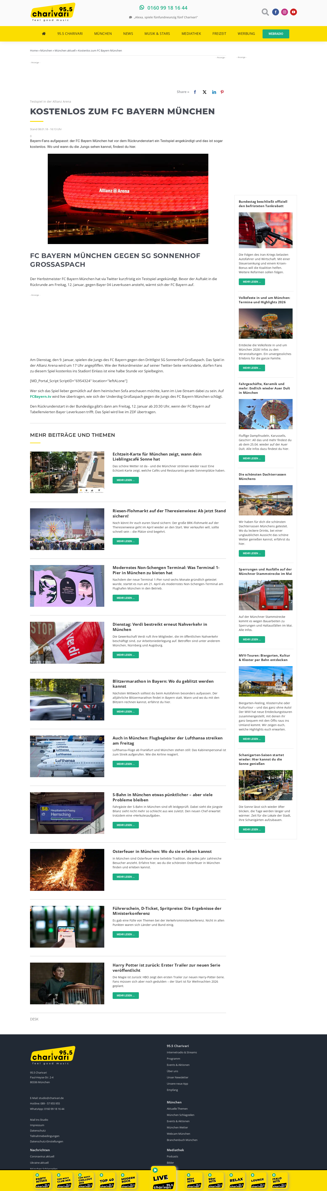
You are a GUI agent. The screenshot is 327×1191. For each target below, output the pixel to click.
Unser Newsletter (177, 1077)
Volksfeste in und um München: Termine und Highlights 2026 (264, 300)
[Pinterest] (222, 92)
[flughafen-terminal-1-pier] (67, 566)
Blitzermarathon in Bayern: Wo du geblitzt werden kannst (163, 684)
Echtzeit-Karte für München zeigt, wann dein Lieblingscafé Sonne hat (157, 456)
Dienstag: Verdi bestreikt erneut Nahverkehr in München (160, 627)
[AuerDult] (266, 400)
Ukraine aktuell (39, 1163)
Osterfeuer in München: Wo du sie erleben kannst (162, 851)
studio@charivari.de (51, 1098)
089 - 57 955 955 (50, 1103)
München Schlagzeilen (180, 1115)
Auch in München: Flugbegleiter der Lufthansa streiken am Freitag (168, 740)
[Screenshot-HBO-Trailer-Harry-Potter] (67, 964)
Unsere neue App (177, 1083)
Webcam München (178, 1134)
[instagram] (284, 12)
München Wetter (177, 1127)
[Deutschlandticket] (67, 907)
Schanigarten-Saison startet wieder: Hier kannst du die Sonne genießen (261, 759)
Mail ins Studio (39, 1120)
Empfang (172, 1090)
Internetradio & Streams (182, 1052)
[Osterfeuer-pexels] (67, 850)
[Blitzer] (67, 680)
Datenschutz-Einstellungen (46, 1141)
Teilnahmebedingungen (44, 1136)
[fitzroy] (266, 487)
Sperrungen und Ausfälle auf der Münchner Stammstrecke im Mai (265, 571)
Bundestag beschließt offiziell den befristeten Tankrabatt (263, 203)
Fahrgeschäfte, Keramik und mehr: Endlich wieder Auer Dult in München (264, 388)
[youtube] (293, 12)
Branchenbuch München (182, 1140)
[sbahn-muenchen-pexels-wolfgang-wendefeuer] (266, 581)
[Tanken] (266, 214)
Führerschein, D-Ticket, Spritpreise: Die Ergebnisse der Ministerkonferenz (167, 911)
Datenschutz (38, 1130)
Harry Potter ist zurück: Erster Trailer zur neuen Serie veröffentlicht (166, 967)
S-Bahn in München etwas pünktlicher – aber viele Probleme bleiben (163, 797)
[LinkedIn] (213, 92)
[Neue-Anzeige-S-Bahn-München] (67, 794)
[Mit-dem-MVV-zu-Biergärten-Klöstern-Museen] (266, 668)
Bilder (170, 1163)
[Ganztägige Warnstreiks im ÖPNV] (67, 623)
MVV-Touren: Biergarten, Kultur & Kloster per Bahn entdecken (264, 657)
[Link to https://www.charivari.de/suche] (265, 12)
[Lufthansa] (67, 737)
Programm (173, 1058)
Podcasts (172, 1156)
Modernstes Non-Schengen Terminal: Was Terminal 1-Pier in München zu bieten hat (166, 570)
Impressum (37, 1125)
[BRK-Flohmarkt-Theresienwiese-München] (67, 510)
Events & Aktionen (178, 1065)
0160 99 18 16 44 (54, 1109)
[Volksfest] (266, 310)
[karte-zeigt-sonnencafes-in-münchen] (67, 453)
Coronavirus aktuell (42, 1156)
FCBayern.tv (40, 396)
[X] (204, 92)
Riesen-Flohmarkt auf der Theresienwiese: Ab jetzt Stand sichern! (169, 513)
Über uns (172, 1071)
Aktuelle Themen (177, 1108)
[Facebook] (188, 92)
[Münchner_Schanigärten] (266, 771)
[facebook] (275, 12)
